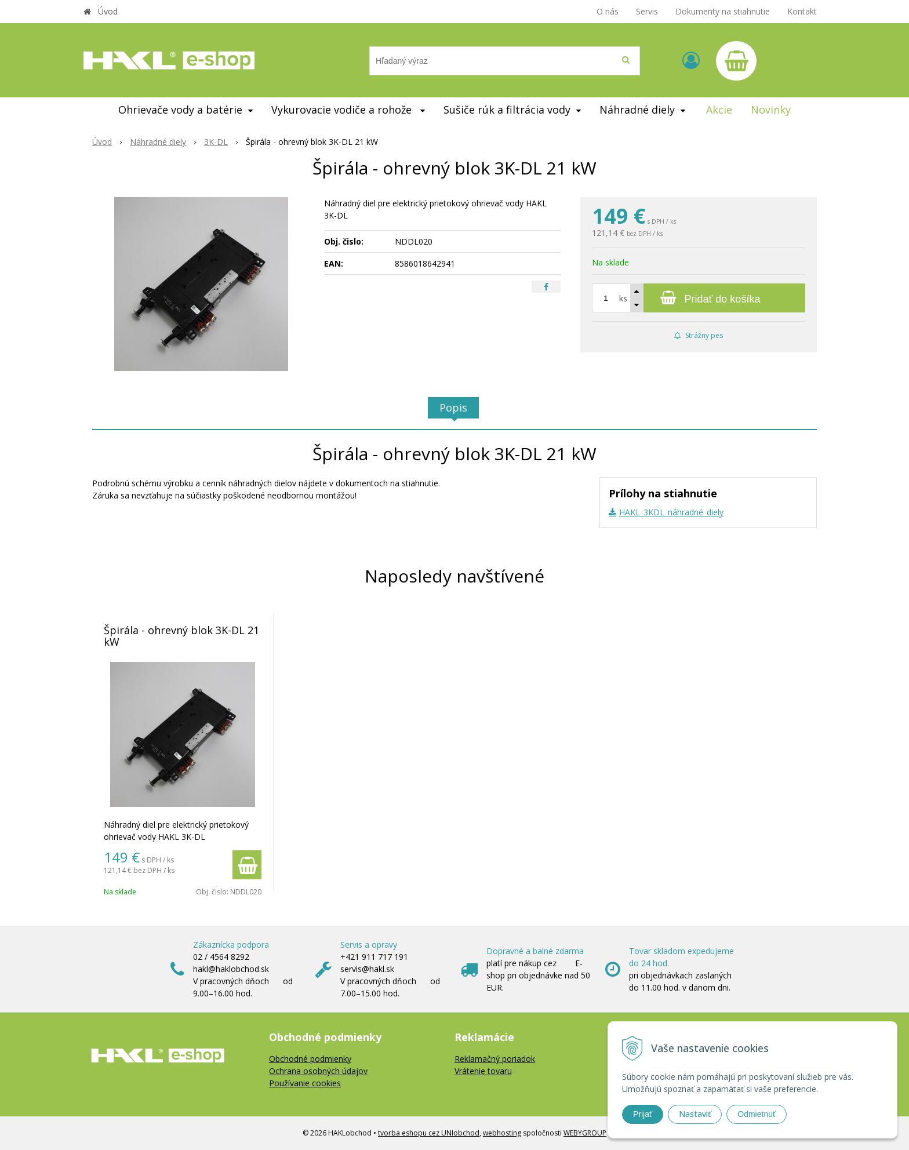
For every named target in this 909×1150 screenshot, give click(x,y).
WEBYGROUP (584, 1133)
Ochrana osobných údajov (318, 1070)
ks (623, 298)
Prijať (642, 1114)
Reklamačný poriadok (494, 1058)
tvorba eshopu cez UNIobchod (428, 1133)
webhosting (502, 1133)
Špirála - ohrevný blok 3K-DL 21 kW (181, 636)
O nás (608, 11)
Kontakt (802, 11)
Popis (453, 407)
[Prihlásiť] (691, 60)
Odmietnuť (756, 1114)
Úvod (108, 11)
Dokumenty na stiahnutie (722, 11)
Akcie (719, 110)
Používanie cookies (305, 1083)
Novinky (771, 110)
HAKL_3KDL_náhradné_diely (671, 512)
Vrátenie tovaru (483, 1070)
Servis (647, 11)
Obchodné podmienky (310, 1058)
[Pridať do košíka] (698, 297)
